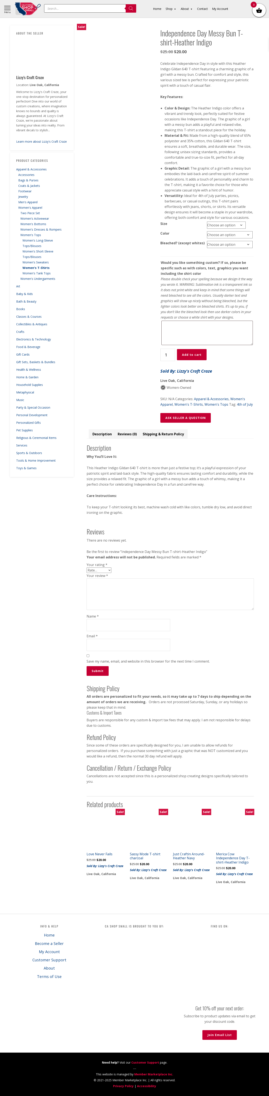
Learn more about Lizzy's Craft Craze (41, 141)
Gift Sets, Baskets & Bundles (35, 362)
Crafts (20, 332)
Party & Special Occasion (33, 407)
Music (20, 400)
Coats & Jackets (29, 186)
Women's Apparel (30, 208)
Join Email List (219, 1035)
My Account (49, 951)
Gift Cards (23, 354)
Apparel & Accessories (31, 169)
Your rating (97, 564)
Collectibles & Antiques (31, 324)
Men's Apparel (28, 202)
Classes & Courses (29, 317)
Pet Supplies (24, 430)
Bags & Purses (28, 180)
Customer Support (49, 959)
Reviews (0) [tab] (127, 434)
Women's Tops (30, 235)
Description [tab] (102, 434)
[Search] (131, 8)
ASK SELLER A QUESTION (185, 418)
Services (21, 445)
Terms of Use (49, 976)
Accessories (26, 175)
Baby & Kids (24, 294)
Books (20, 309)
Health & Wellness (28, 370)
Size (163, 223)
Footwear (25, 191)
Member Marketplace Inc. (153, 1074)
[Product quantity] (167, 355)
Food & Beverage (28, 347)
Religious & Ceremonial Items (36, 438)
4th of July (245, 404)
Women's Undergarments (37, 279)
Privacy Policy (123, 1086)
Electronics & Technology (33, 339)
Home (49, 935)
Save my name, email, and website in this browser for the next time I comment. (148, 661)
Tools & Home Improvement (36, 460)
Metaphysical (25, 392)
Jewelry (23, 197)
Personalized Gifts (28, 423)
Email (92, 636)
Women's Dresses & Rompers (41, 229)
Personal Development (31, 415)
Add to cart (192, 355)
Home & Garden (27, 377)
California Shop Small (28, 9)
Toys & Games (26, 468)
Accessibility (146, 1086)
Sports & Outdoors (29, 453)
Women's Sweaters (35, 262)
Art (18, 286)
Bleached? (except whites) (182, 243)
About (49, 968)
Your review (97, 575)
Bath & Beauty (26, 301)
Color (164, 233)
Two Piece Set (30, 213)
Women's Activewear (34, 219)
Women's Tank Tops (36, 273)
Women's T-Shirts (36, 268)
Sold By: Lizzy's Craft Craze (186, 371)
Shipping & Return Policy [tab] (163, 434)
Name (93, 616)
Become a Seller (49, 943)
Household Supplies (29, 385)
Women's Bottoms (33, 224)
